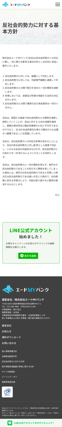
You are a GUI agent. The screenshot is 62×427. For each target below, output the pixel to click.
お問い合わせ (9, 343)
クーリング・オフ (9, 376)
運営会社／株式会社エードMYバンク (23, 299)
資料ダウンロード (11, 337)
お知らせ (6, 331)
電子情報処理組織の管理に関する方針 (18, 366)
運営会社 (6, 325)
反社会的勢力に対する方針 (13, 361)
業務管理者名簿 (8, 381)
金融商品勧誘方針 (9, 356)
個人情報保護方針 (9, 351)
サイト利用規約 (8, 371)
